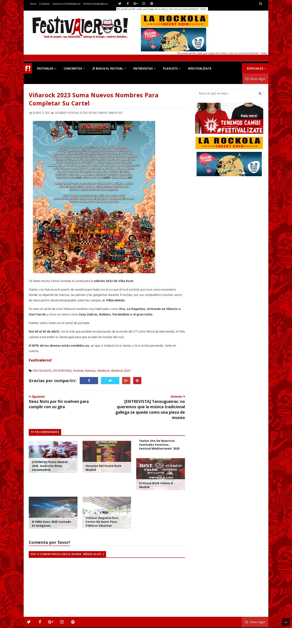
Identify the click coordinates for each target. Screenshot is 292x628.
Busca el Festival (107, 68)
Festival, (84, 112)
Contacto (44, 4)
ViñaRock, (103, 112)
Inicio (33, 4)
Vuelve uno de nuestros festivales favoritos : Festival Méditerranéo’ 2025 (159, 444)
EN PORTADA (62, 371)
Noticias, (93, 112)
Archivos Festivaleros (95, 4)
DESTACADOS (42, 371)
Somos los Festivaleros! (66, 4)
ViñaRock (103, 371)
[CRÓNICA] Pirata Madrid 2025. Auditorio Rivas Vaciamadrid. (49, 466)
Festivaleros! (40, 360)
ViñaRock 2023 (120, 371)
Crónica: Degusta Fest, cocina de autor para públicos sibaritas (102, 521)
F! (28, 68)
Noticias (90, 371)
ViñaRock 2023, (115, 112)
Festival (78, 371)
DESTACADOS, (61, 112)
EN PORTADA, (73, 112)
